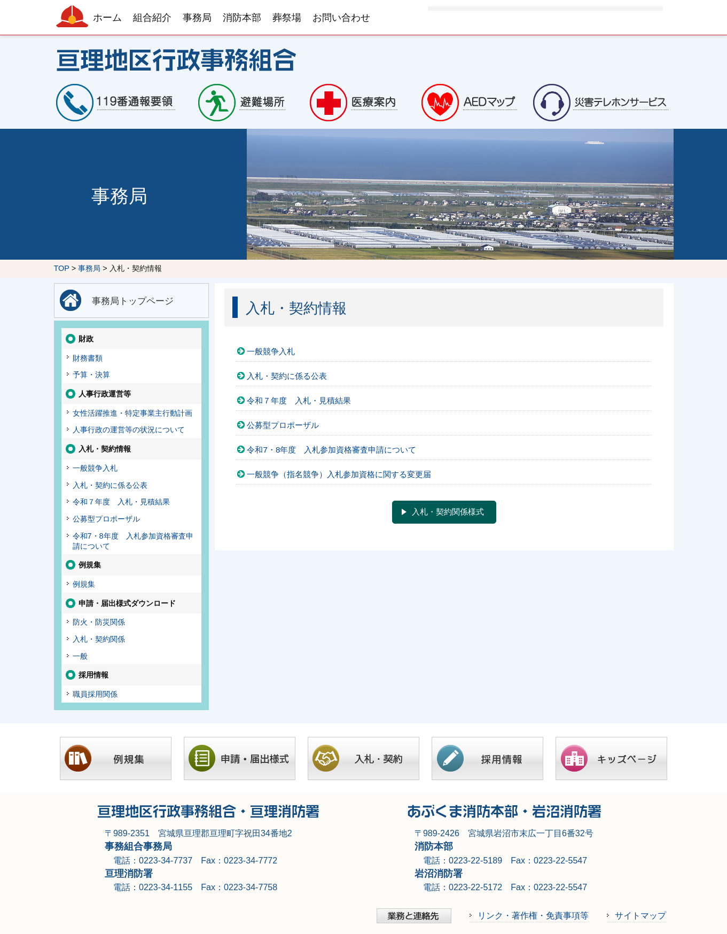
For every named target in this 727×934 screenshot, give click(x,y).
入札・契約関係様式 (448, 511)
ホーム (107, 17)
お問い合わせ (341, 17)
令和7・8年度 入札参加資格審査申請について (331, 449)
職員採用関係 (95, 694)
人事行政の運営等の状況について (129, 429)
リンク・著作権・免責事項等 (533, 915)
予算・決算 (91, 374)
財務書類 (88, 358)
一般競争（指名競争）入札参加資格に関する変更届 (339, 474)
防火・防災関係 (99, 622)
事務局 (197, 17)
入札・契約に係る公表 (287, 375)
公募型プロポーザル (283, 425)
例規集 (84, 584)
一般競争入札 (271, 351)
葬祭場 (286, 17)
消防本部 (242, 17)
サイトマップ (640, 915)
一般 (80, 656)
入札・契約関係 (99, 639)
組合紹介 (152, 17)
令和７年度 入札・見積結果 (299, 400)
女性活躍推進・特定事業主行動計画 (132, 413)
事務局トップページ (133, 300)
